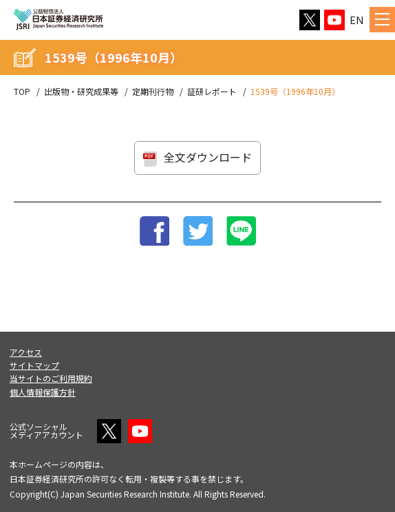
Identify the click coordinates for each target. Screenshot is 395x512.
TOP (22, 91)
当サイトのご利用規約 (51, 378)
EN (357, 19)
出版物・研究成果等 (81, 91)
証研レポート (212, 91)
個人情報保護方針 (43, 392)
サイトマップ (34, 365)
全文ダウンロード (208, 157)
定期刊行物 (152, 91)
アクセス (26, 352)
